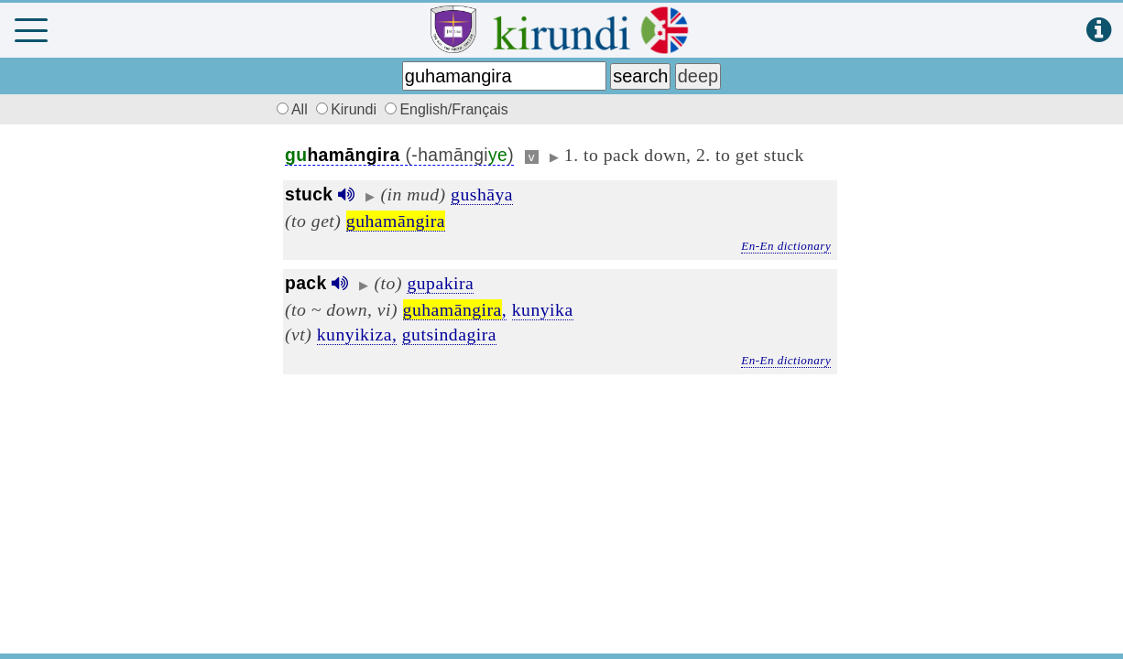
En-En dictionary (786, 246)
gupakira (440, 283)
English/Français (446, 109)
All (289, 109)
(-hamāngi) (399, 155)
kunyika (542, 309)
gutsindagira (449, 334)
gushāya (482, 194)
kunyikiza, (357, 334)
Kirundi (348, 109)
